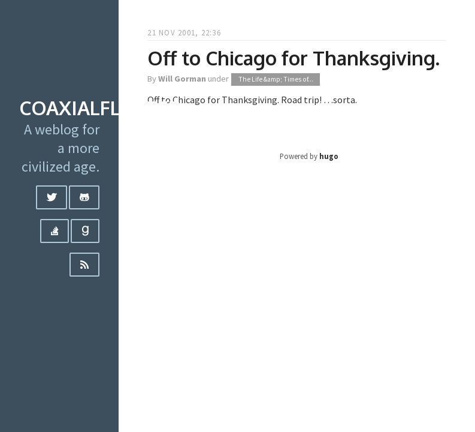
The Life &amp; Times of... (275, 79)
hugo (328, 156)
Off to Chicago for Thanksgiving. (293, 58)
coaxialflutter (100, 107)
